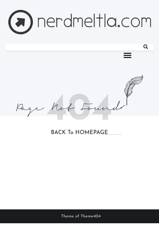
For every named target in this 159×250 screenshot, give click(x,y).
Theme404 (91, 216)
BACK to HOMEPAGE (79, 132)
